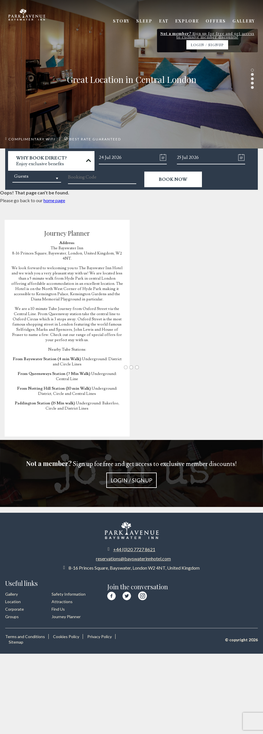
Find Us (58, 609)
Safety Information (69, 594)
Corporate (14, 609)
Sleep (144, 21)
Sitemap (16, 642)
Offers (216, 21)
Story (121, 21)
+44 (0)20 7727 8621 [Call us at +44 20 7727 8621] (134, 549)
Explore (187, 21)
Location (13, 601)
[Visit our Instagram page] (142, 594)
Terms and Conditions (25, 636)
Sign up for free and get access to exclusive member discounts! (131, 473)
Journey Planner (66, 616)
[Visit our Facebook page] (111, 595)
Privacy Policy (99, 636)
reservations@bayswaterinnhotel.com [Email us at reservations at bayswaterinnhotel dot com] (133, 558)
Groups (12, 616)
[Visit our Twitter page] (126, 595)
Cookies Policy (66, 636)
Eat (164, 21)
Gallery (243, 21)
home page (54, 200)
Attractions (62, 601)
